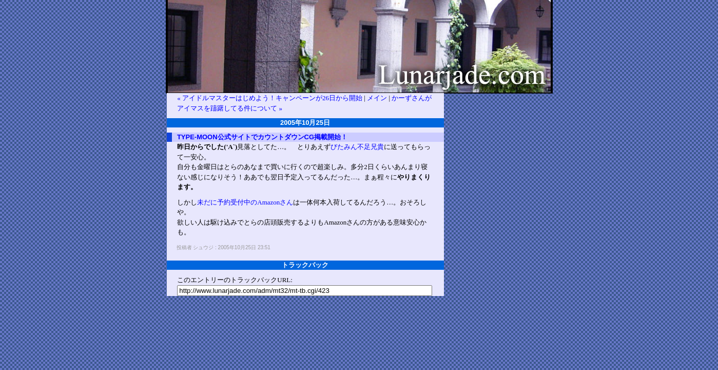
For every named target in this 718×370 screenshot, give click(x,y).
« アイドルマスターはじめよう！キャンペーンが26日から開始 (269, 98)
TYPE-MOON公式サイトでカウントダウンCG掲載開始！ (262, 137)
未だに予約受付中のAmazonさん (245, 202)
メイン (377, 98)
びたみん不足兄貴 (357, 147)
